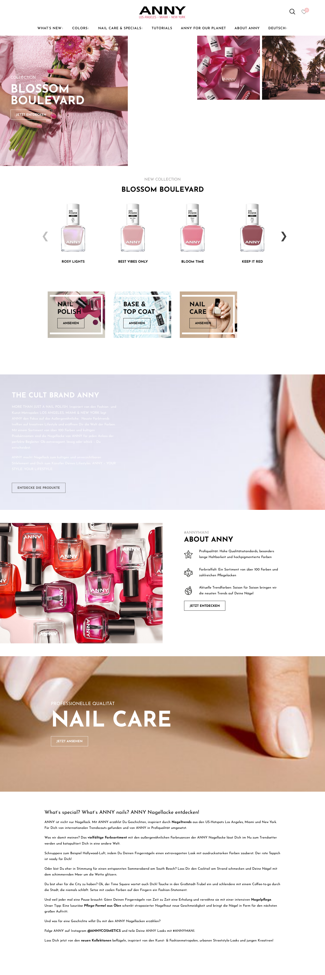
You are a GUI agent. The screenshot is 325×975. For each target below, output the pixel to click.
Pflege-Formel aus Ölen (102, 906)
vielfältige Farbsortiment (107, 837)
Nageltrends (182, 822)
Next (282, 233)
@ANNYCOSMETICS (104, 931)
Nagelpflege (261, 899)
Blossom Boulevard (48, 95)
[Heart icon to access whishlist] (305, 13)
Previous (43, 233)
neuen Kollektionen (96, 940)
